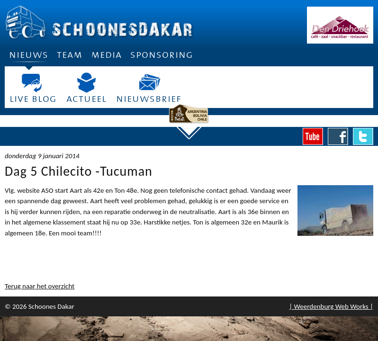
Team (69, 54)
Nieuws (28, 57)
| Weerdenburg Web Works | (331, 306)
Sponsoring (161, 54)
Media (106, 54)
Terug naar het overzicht (39, 286)
